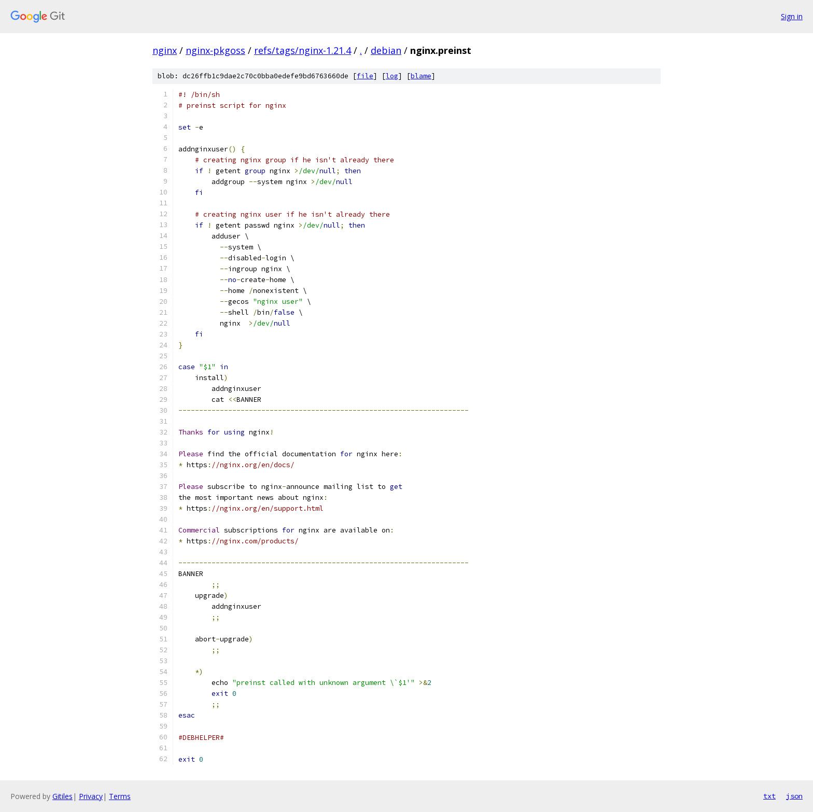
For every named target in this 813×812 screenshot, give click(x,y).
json (794, 796)
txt (769, 796)
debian (386, 50)
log (392, 76)
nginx (164, 50)
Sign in (792, 16)
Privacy (91, 796)
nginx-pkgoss (215, 50)
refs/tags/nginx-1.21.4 (302, 50)
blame (421, 76)
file (365, 76)
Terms (120, 796)
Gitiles (62, 796)
